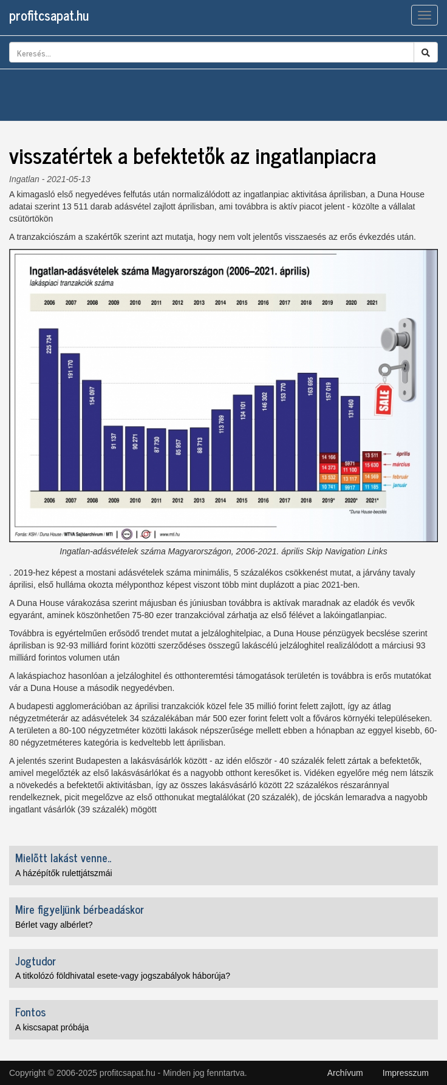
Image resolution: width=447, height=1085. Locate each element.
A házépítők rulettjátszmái (63, 873)
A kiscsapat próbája (52, 1027)
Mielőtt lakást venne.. (63, 857)
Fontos (30, 1011)
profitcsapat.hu (49, 15)
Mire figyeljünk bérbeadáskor (79, 909)
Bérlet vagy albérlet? (54, 925)
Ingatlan (24, 179)
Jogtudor (35, 960)
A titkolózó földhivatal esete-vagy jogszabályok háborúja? (122, 976)
